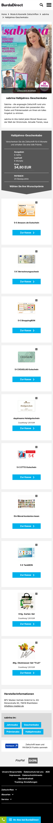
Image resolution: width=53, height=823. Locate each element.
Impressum (14, 775)
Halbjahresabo (33, 731)
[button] (48, 5)
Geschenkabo (31, 724)
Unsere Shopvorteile (12, 772)
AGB (48, 772)
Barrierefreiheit (25, 778)
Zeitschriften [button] (7, 790)
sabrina (45, 14)
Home (4, 14)
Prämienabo (13, 731)
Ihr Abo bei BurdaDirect (26, 819)
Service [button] (5, 799)
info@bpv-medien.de (14, 706)
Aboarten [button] (5, 795)
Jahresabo (12, 724)
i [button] (36, 202)
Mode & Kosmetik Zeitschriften (24, 14)
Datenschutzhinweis (32, 775)
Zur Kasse (26, 232)
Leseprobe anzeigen (26, 90)
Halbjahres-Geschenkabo (16, 17)
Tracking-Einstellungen (25, 782)
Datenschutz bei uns (34, 772)
